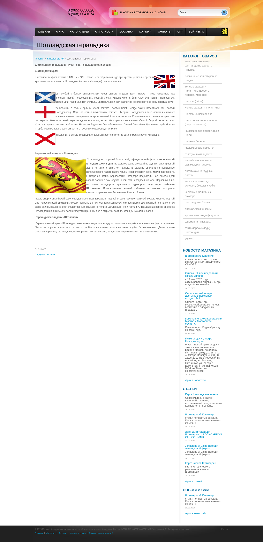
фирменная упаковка (198, 221)
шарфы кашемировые (198, 113)
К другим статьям (45, 254)
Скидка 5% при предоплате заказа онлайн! (201, 274)
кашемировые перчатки (199, 147)
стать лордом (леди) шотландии (197, 230)
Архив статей (193, 481)
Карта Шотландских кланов (201, 394)
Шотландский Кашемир (199, 255)
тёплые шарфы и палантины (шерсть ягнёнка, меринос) (197, 90)
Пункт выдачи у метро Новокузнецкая (198, 340)
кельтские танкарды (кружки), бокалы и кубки (200, 183)
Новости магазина (202, 250)
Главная (44, 31)
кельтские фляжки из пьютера (198, 194)
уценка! (189, 238)
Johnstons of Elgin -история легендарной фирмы (201, 447)
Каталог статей (55, 58)
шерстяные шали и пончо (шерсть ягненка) (201, 122)
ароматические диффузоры (202, 215)
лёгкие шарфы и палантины (202, 107)
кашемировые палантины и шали (202, 132)
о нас (60, 31)
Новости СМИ (196, 490)
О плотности (104, 31)
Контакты (164, 31)
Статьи (190, 389)
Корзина (145, 31)
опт (180, 31)
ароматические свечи (198, 208)
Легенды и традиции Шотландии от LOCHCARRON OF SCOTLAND (203, 434)
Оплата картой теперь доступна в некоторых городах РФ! (198, 296)
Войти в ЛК (196, 31)
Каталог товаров (200, 56)
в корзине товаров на (136, 12)
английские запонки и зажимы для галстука (198, 162)
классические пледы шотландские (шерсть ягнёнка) (198, 65)
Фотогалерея (79, 31)
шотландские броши (197, 202)
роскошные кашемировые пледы (201, 78)
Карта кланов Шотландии (200, 463)
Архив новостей (195, 380)
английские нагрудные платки (199, 173)
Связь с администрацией (101, 533)
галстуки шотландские (198, 154)
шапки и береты (195, 141)
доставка (126, 31)
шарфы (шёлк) (194, 101)
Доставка (50, 533)
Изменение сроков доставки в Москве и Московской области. (203, 321)
